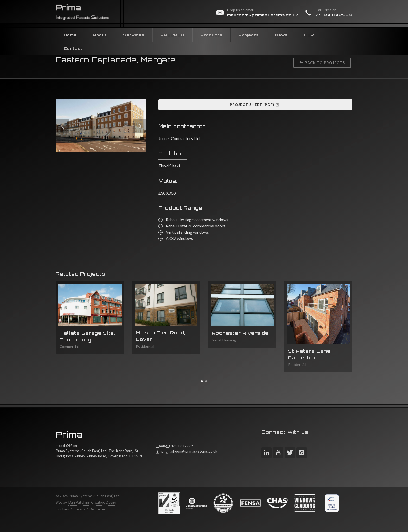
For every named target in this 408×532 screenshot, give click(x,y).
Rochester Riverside (240, 333)
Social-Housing (224, 340)
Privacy (79, 509)
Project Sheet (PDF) (254, 104)
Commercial (69, 346)
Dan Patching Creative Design (92, 502)
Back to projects (322, 62)
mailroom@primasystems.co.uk (262, 15)
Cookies (62, 509)
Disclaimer (98, 509)
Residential (145, 346)
